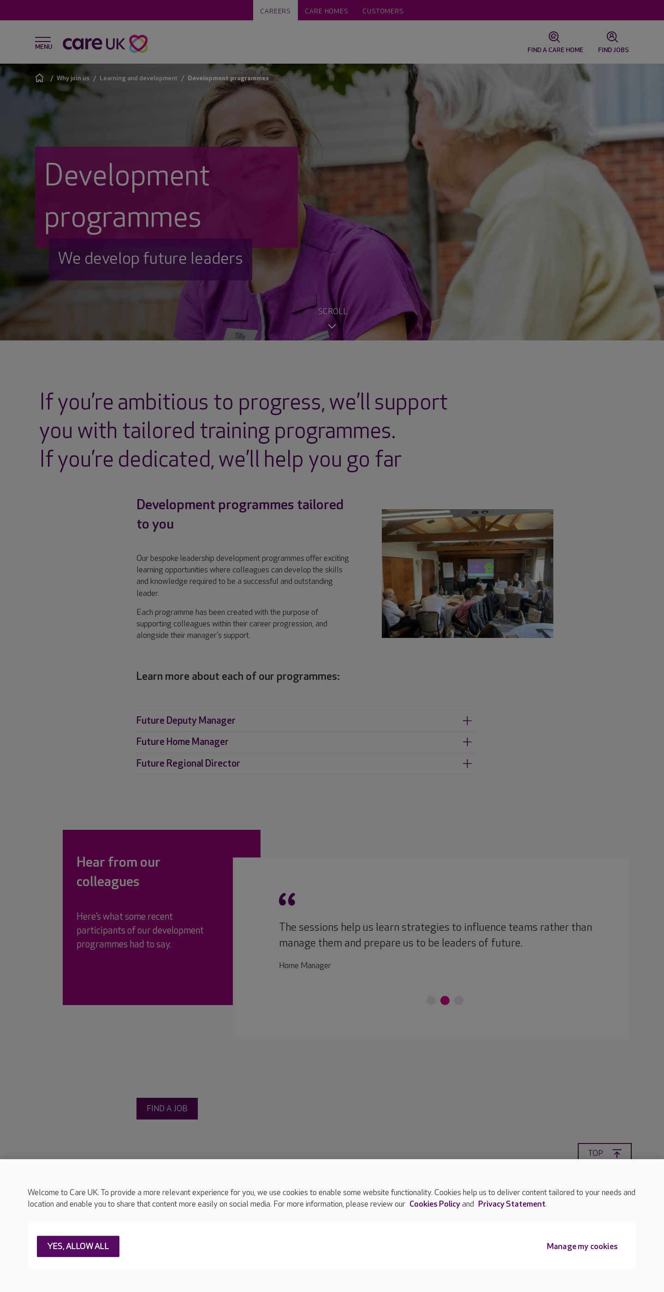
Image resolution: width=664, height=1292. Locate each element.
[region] (332, 1225)
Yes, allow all (78, 1247)
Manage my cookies (582, 1247)
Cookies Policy (434, 1204)
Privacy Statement (511, 1204)
